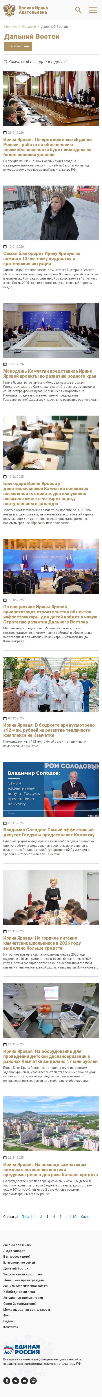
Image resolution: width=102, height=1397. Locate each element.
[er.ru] (33, 1380)
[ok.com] (6, 1380)
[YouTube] (24, 1380)
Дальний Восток (15, 1268)
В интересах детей (17, 1256)
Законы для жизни (17, 1245)
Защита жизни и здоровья (23, 1274)
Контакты (10, 1327)
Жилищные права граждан (23, 1280)
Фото (7, 1315)
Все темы (18, 46)
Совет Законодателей (19, 1303)
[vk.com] (15, 1380)
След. (85, 1216)
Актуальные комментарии (23, 1298)
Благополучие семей (19, 1262)
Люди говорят (14, 1251)
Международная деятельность (27, 1309)
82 (74, 1216)
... (67, 1216)
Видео (8, 1321)
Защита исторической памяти (25, 1286)
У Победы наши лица (19, 1292)
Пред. (26, 1216)
